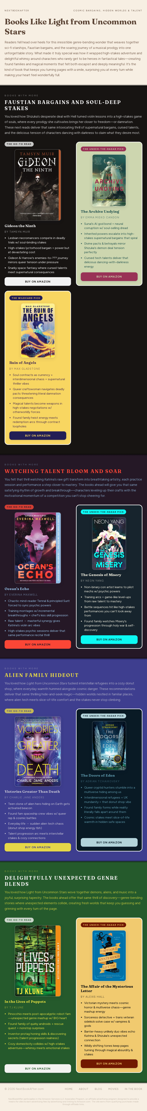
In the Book (133, 1089)
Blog (98, 1089)
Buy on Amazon (38, 281)
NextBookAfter (17, 10)
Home (69, 1089)
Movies (113, 1089)
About (84, 1089)
